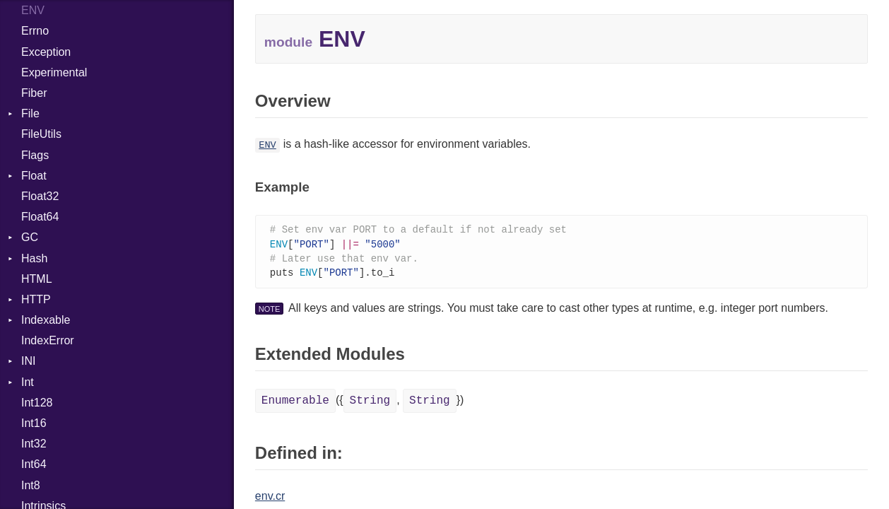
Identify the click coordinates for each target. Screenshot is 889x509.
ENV (33, 10)
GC (29, 237)
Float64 (40, 217)
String (370, 403)
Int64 (34, 464)
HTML (36, 279)
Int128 (36, 403)
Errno (35, 31)
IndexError (47, 340)
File (30, 113)
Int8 (30, 485)
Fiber (34, 93)
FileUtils (41, 134)
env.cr (270, 499)
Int (27, 382)
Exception (46, 52)
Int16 (34, 423)
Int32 (34, 444)
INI (28, 361)
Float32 (40, 196)
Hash (34, 258)
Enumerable (295, 403)
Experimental (54, 72)
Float (34, 176)
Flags (35, 155)
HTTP (36, 299)
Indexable (45, 320)
